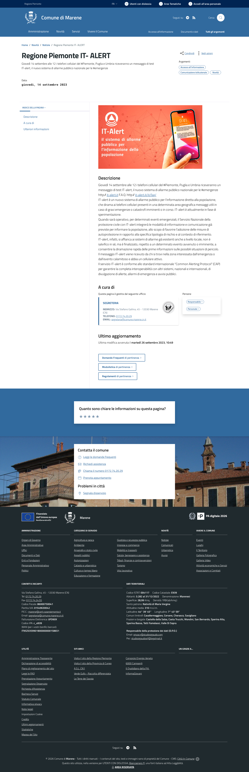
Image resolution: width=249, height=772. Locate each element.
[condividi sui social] (187, 53)
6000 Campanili (134, 663)
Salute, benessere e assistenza (133, 555)
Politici (25, 570)
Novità (35, 45)
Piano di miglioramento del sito (38, 668)
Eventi (199, 540)
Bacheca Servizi (30, 694)
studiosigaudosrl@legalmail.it (146, 638)
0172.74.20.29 (124, 316)
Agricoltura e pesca (84, 540)
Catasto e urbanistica (85, 565)
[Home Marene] (53, 17)
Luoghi (199, 545)
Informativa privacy (32, 704)
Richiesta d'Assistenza (33, 689)
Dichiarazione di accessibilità (36, 663)
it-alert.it (112, 194)
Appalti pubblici (82, 555)
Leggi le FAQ (28, 673)
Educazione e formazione (87, 575)
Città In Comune (186, 759)
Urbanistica (167, 550)
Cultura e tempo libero (85, 570)
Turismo (121, 565)
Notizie (46, 45)
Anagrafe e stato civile (86, 550)
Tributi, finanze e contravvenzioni (134, 560)
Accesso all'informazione (160, 32)
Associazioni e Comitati (208, 570)
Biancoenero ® (137, 763)
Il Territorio (201, 550)
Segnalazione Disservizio (34, 684)
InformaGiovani (134, 673)
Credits (25, 719)
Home (25, 45)
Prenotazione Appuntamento (37, 678)
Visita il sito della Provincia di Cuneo (92, 663)
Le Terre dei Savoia (84, 678)
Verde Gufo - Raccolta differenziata (92, 673)
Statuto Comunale (31, 699)
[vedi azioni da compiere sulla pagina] (204, 53)
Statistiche (27, 729)
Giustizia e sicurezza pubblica (132, 540)
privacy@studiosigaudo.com (148, 634)
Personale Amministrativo (35, 565)
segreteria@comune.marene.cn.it (128, 319)
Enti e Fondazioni (31, 560)
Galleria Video (203, 560)
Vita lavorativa (124, 570)
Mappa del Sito (29, 734)
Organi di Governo (31, 540)
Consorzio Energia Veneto (139, 658)
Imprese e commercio (128, 545)
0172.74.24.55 (34, 600)
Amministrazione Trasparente (37, 658)
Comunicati (167, 545)
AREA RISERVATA (122, 767)
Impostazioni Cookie (32, 714)
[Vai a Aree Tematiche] (170, 4)
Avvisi (164, 555)
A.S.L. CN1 (79, 668)
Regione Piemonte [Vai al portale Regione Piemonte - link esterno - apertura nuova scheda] (32, 3)
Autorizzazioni (81, 560)
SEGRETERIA (110, 303)
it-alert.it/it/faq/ (145, 194)
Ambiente (79, 545)
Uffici (24, 550)
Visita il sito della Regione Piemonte (93, 658)
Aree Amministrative (32, 545)
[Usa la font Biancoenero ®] (138, 4)
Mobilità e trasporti (127, 550)
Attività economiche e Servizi (211, 565)
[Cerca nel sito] (221, 17)
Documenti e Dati (31, 555)
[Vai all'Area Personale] (205, 4)
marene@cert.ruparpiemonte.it (44, 612)
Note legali (27, 709)
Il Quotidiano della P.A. (137, 668)
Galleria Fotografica (206, 555)
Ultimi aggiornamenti (33, 724)
